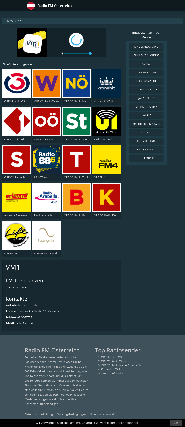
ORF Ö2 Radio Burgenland (80, 215)
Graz (15, 287)
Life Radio (10, 253)
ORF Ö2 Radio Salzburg (18, 177)
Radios (9, 20)
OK (176, 423)
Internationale (146, 89)
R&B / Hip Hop (146, 141)
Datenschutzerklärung (39, 414)
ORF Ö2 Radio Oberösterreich (53, 139)
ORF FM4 (99, 177)
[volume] (78, 53)
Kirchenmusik (146, 149)
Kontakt (111, 414)
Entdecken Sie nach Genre (146, 35)
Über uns (96, 414)
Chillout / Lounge (146, 55)
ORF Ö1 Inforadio (15, 139)
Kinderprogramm (146, 46)
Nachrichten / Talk (146, 123)
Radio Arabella (43, 215)
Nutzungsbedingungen (71, 414)
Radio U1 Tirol (103, 139)
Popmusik (146, 132)
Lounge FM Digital (45, 253)
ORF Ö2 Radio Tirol (76, 177)
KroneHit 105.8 (103, 101)
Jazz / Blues (146, 98)
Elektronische (146, 81)
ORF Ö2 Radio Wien (46, 101)
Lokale (146, 115)
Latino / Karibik (146, 106)
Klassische (146, 64)
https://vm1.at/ (27, 305)
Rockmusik (146, 158)
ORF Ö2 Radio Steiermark (80, 139)
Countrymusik (146, 72)
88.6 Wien (40, 177)
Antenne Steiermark (17, 215)
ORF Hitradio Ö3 (14, 101)
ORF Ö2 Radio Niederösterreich (84, 101)
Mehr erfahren (128, 422)
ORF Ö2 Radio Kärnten (108, 215)
